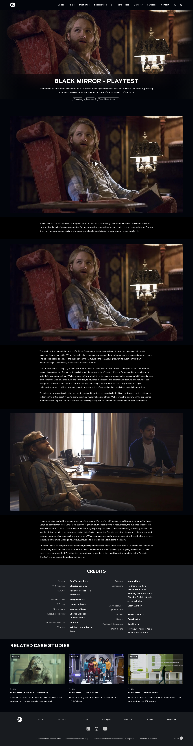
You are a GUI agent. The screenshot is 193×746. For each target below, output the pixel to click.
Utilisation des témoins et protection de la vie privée (114, 739)
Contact (165, 4)
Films (72, 4)
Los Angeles (106, 719)
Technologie (122, 4)
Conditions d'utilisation (148, 739)
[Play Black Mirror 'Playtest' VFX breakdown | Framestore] (96, 164)
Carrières (152, 4)
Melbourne (171, 719)
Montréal (62, 719)
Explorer (138, 4)
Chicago (84, 719)
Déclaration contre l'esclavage (77, 739)
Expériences (100, 4)
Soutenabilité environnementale (48, 739)
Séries (61, 4)
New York (128, 719)
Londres (40, 719)
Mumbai (150, 719)
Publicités (84, 4)
